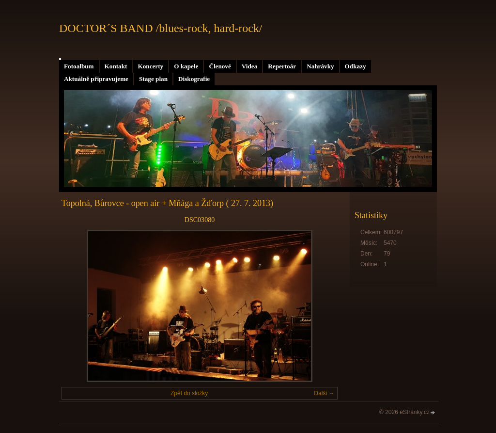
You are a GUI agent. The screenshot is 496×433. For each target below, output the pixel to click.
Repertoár (282, 66)
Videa (249, 66)
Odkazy (355, 66)
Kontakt (116, 66)
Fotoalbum (79, 66)
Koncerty (150, 66)
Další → (324, 393)
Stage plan (153, 78)
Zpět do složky (189, 393)
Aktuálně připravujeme (96, 78)
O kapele (186, 66)
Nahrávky (320, 66)
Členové (220, 66)
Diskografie (194, 78)
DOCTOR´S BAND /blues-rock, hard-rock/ (161, 28)
